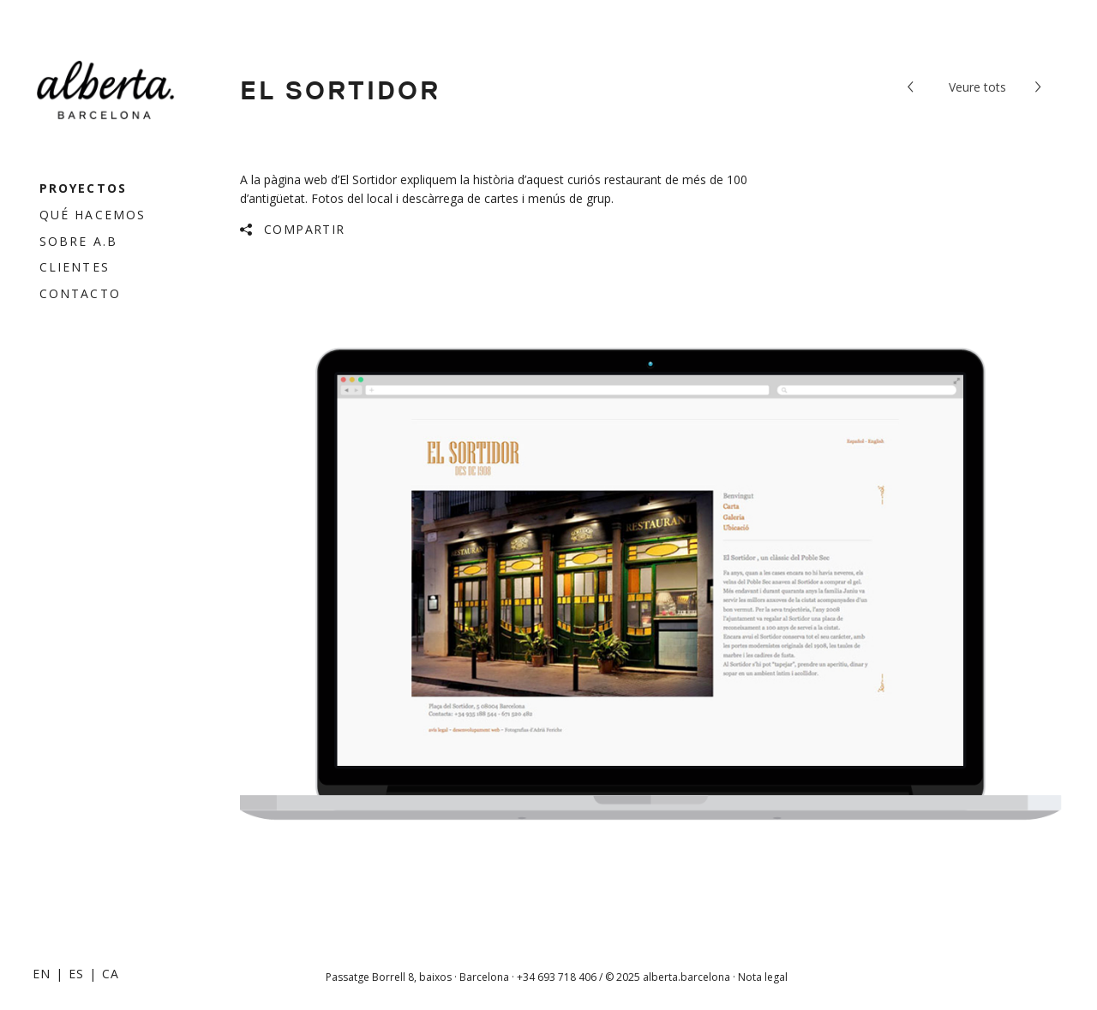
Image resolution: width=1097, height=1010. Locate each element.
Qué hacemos (92, 214)
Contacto (80, 293)
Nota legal (763, 977)
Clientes (74, 267)
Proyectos (83, 188)
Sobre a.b (78, 241)
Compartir (304, 229)
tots (977, 87)
